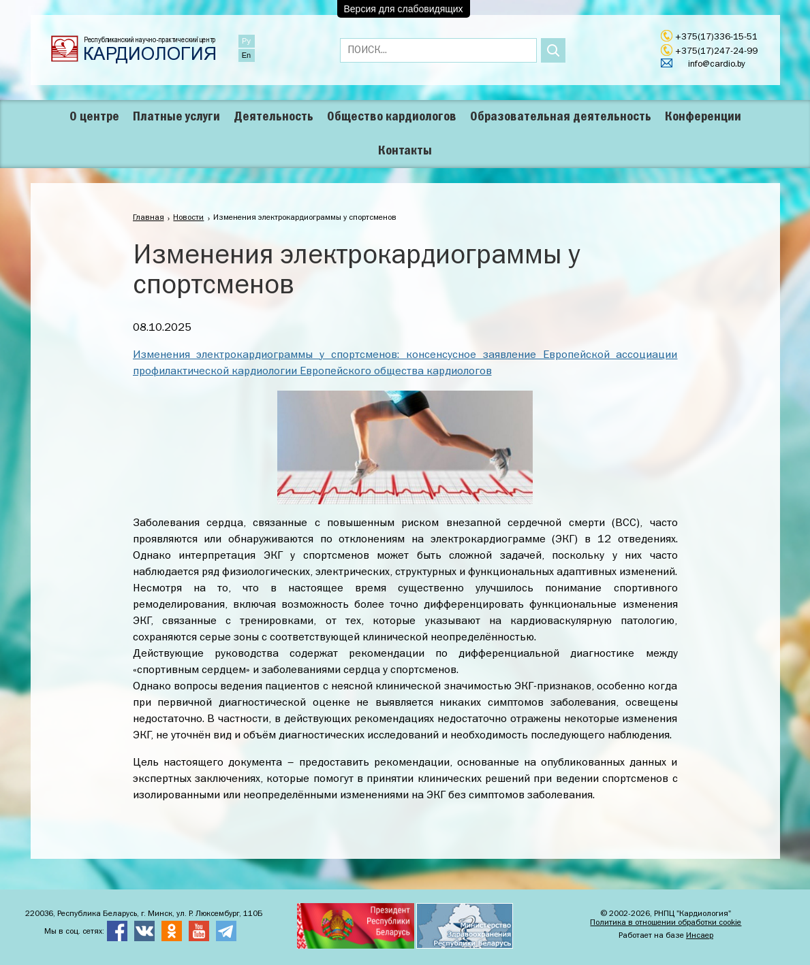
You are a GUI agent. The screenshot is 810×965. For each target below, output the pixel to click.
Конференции (703, 117)
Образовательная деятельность (560, 117)
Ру (246, 41)
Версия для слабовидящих (403, 8)
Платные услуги (176, 117)
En (246, 55)
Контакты (405, 151)
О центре (94, 117)
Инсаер (699, 935)
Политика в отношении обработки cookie (665, 922)
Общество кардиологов (391, 117)
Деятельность (273, 117)
